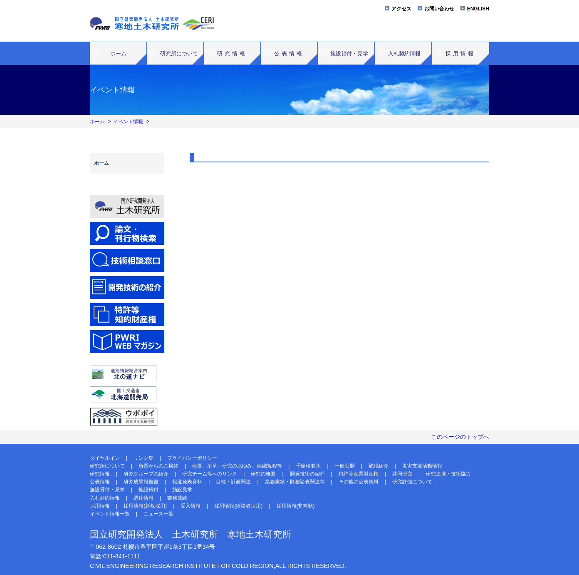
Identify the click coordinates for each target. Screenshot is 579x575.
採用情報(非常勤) (296, 506)
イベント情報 (128, 121)
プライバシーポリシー (192, 458)
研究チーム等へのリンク (209, 474)
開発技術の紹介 (307, 474)
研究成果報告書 (141, 482)
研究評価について (412, 482)
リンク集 (143, 458)
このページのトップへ (460, 436)
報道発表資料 (187, 482)
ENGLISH (478, 8)
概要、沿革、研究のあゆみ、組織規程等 (237, 466)
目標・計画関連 (233, 482)
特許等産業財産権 (359, 474)
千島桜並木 (308, 466)
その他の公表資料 (359, 482)
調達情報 (143, 498)
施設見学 (182, 490)
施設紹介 (378, 466)
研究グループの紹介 (146, 474)
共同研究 (402, 474)
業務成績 (177, 498)
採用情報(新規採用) (145, 506)
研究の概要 (263, 474)
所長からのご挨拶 (158, 466)
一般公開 (345, 466)
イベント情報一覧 (110, 514)
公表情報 (289, 53)
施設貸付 (148, 490)
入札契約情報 (404, 53)
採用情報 (460, 53)
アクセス (401, 8)
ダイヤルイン (105, 458)
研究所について (179, 53)
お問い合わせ (439, 8)
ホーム (118, 53)
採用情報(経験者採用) (238, 506)
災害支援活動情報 (422, 466)
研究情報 (232, 53)
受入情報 (190, 506)
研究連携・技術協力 (448, 474)
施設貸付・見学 (349, 53)
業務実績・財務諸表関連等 (295, 482)
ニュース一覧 (158, 514)
